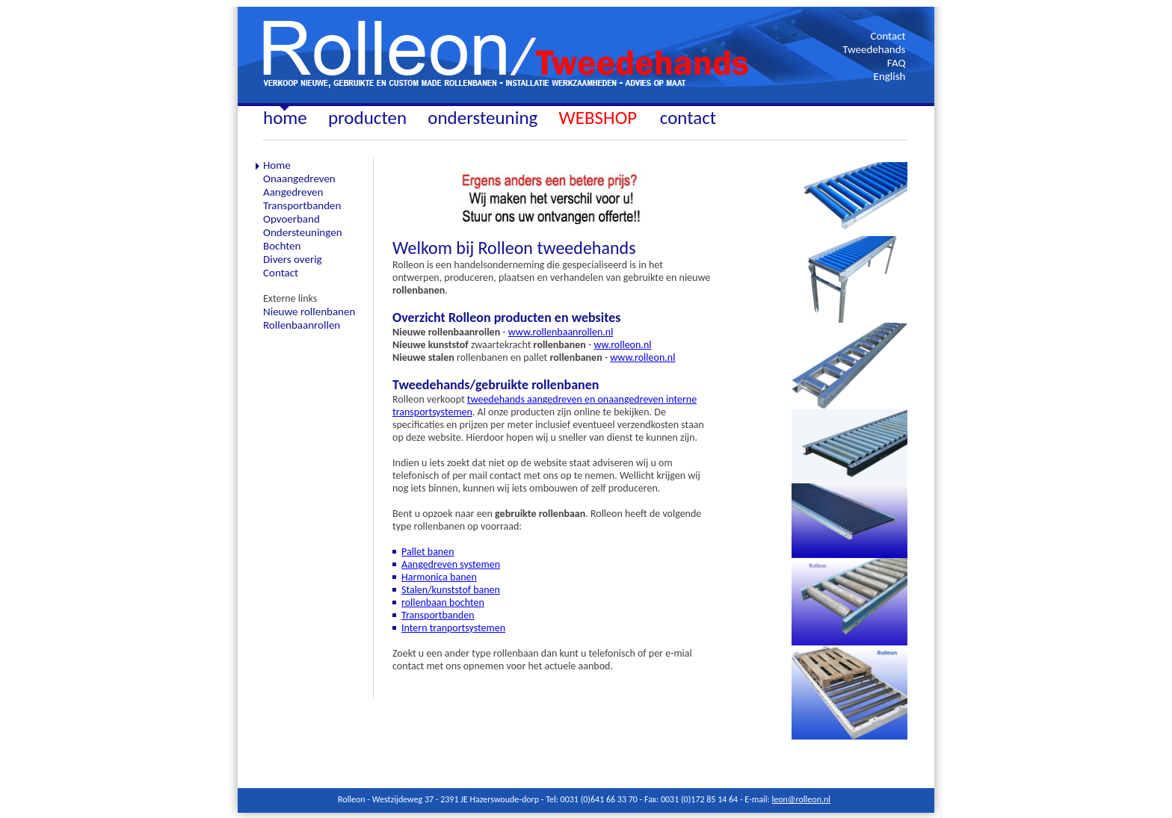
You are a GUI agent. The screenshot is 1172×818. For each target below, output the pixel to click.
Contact (887, 36)
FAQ (896, 62)
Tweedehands (873, 49)
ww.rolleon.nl (622, 344)
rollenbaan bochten (442, 602)
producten (367, 117)
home (285, 117)
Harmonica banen (439, 577)
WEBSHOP (600, 117)
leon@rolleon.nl (800, 799)
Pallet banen (427, 551)
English (890, 76)
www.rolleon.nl (642, 357)
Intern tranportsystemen (453, 628)
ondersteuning (482, 117)
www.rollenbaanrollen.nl (561, 332)
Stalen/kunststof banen (450, 589)
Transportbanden (438, 615)
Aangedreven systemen (450, 564)
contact (688, 117)
